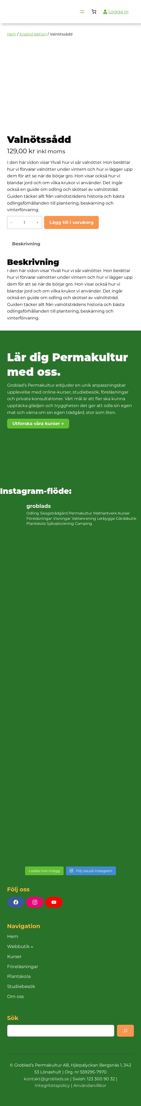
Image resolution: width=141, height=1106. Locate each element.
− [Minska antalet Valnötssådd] (11, 222)
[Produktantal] (24, 222)
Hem (11, 34)
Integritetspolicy (52, 1085)
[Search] (125, 1031)
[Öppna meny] (82, 11)
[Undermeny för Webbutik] (32, 946)
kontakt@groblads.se (46, 1078)
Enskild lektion (33, 34)
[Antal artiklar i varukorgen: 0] (94, 11)
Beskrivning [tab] (26, 243)
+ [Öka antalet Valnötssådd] (37, 222)
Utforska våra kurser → (38, 423)
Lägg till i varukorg (71, 222)
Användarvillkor (89, 1085)
